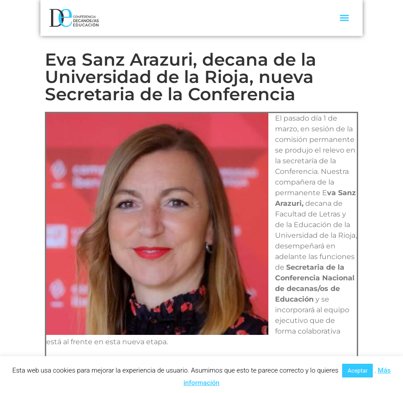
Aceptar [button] (357, 370)
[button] (344, 18)
